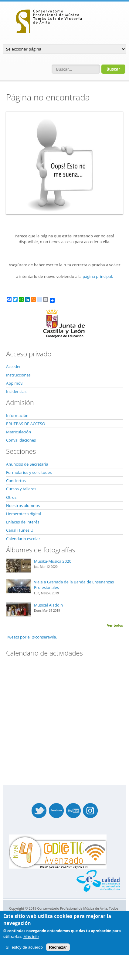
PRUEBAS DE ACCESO (25, 423)
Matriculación (18, 432)
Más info (31, 936)
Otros (11, 497)
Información (17, 415)
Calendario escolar (23, 538)
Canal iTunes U (19, 530)
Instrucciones (18, 375)
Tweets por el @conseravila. (31, 637)
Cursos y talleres (21, 488)
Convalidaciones (21, 440)
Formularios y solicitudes (29, 472)
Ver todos (115, 625)
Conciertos (16, 480)
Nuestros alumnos (23, 505)
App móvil (15, 383)
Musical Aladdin (48, 605)
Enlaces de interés (22, 522)
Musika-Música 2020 (52, 561)
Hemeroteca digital (23, 513)
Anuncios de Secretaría (27, 464)
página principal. (98, 276)
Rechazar (58, 947)
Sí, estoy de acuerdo (24, 947)
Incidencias (16, 391)
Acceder (13, 366)
